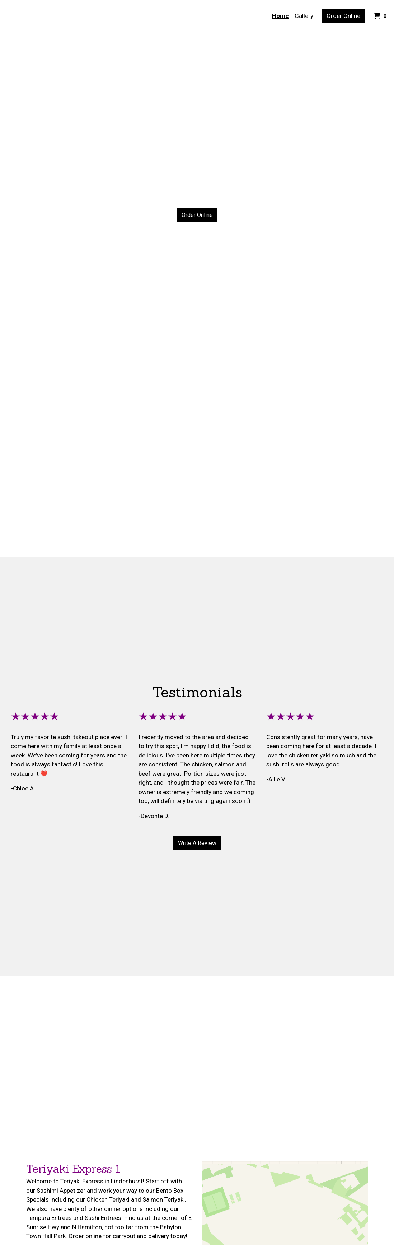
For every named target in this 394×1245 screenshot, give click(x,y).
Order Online (343, 15)
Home (280, 15)
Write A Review (197, 843)
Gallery (304, 15)
